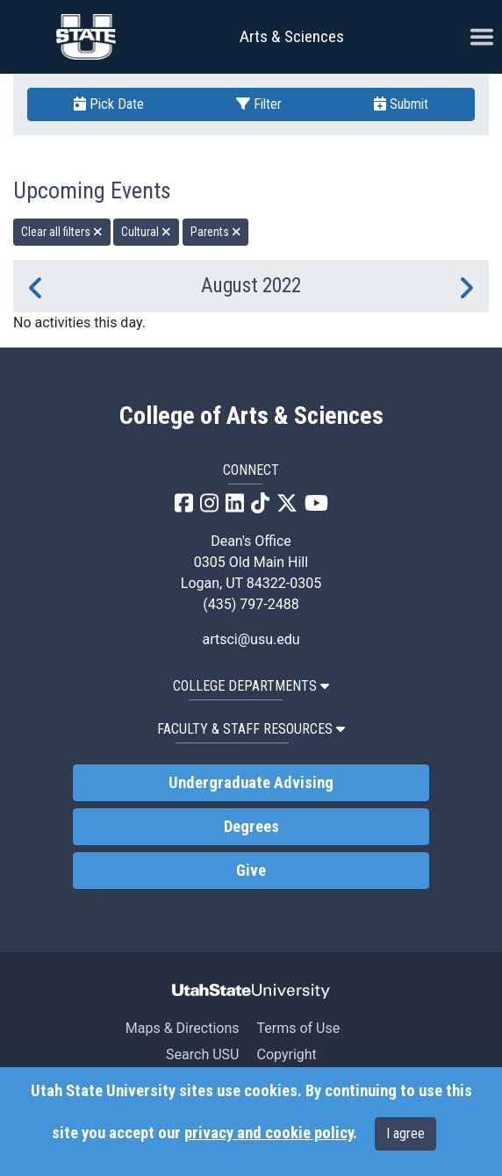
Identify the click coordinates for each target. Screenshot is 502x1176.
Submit (401, 104)
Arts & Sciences (292, 36)
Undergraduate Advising (251, 782)
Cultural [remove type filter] (146, 232)
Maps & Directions (183, 1028)
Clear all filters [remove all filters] (62, 232)
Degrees (251, 826)
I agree (405, 1133)
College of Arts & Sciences (251, 416)
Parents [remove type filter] (215, 232)
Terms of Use (298, 1028)
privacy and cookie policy (268, 1133)
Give (251, 870)
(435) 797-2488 (250, 604)
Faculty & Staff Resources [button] (251, 728)
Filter (259, 104)
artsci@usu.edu (250, 639)
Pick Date (109, 104)
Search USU (202, 1054)
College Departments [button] (251, 685)
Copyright (286, 1054)
